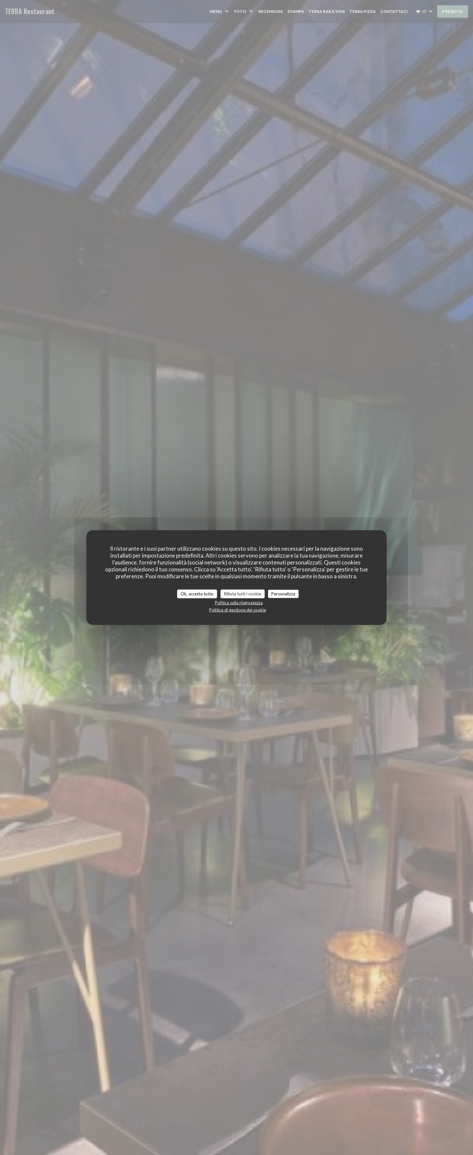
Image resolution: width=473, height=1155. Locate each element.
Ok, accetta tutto (197, 593)
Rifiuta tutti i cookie (242, 593)
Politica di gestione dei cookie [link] (237, 610)
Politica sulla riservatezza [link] (239, 602)
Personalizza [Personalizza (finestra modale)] (283, 593)
